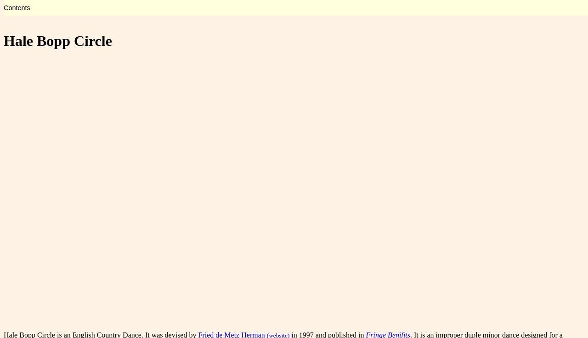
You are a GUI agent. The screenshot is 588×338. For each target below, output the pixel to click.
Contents (17, 7)
